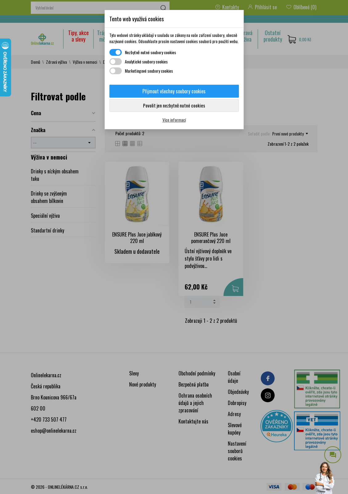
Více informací (174, 119)
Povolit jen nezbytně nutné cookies (174, 105)
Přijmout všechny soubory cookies (174, 91)
